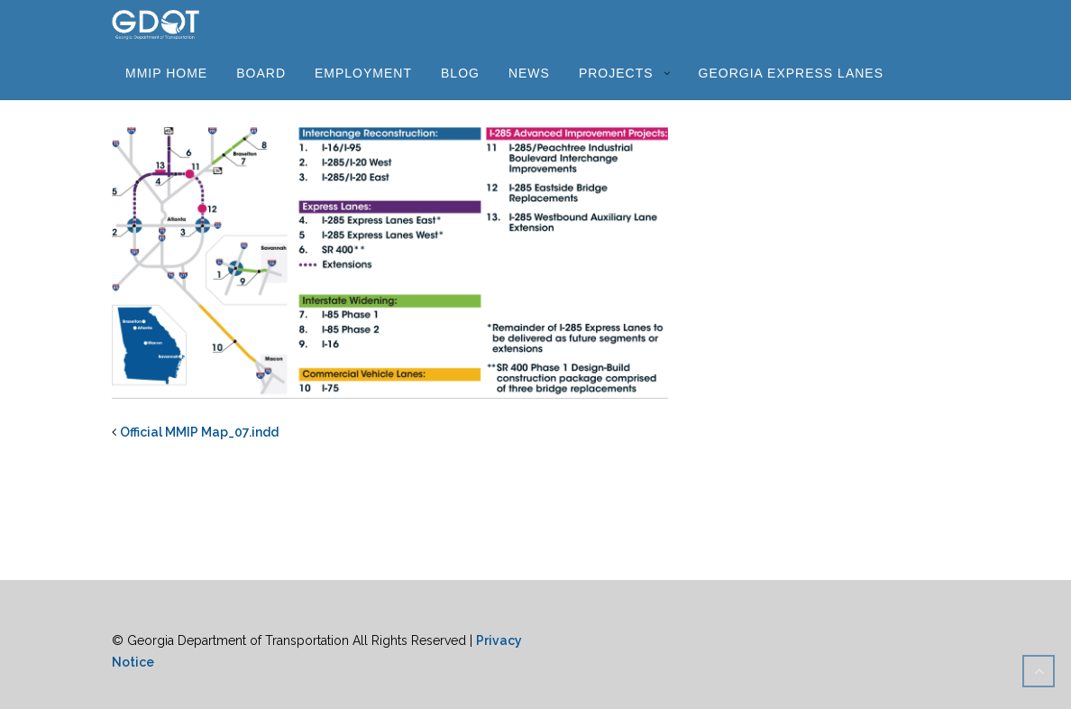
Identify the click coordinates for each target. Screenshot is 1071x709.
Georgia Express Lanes (791, 73)
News (529, 73)
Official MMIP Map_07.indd (199, 432)
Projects (616, 73)
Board (261, 73)
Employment (363, 73)
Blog (460, 73)
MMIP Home (166, 73)
